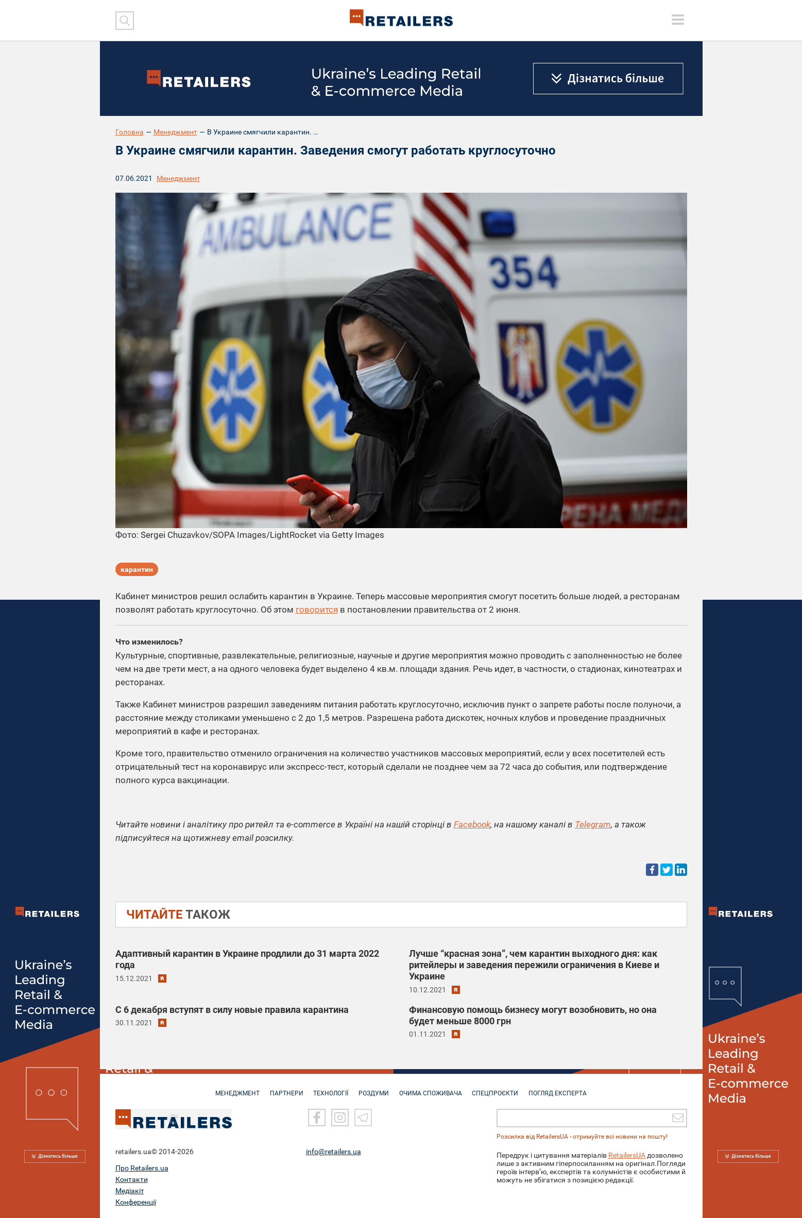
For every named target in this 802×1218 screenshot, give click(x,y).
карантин (137, 570)
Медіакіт (129, 1191)
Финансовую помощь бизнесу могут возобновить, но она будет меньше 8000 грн (533, 1015)
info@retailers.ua (333, 1151)
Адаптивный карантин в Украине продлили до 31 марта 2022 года (247, 959)
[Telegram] (363, 1118)
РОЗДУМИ (374, 1088)
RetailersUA (626, 1155)
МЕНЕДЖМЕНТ (232, 1088)
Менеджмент (175, 132)
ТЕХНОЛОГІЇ (329, 1088)
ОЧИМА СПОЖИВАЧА (432, 1088)
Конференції (135, 1202)
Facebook (472, 824)
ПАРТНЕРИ (283, 1088)
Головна (129, 132)
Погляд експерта (563, 1088)
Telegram (593, 824)
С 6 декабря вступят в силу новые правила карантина (232, 1009)
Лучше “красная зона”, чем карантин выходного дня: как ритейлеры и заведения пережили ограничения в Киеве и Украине (534, 965)
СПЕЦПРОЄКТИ (498, 1088)
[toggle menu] (678, 19)
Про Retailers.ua (141, 1168)
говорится (317, 609)
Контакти (131, 1179)
